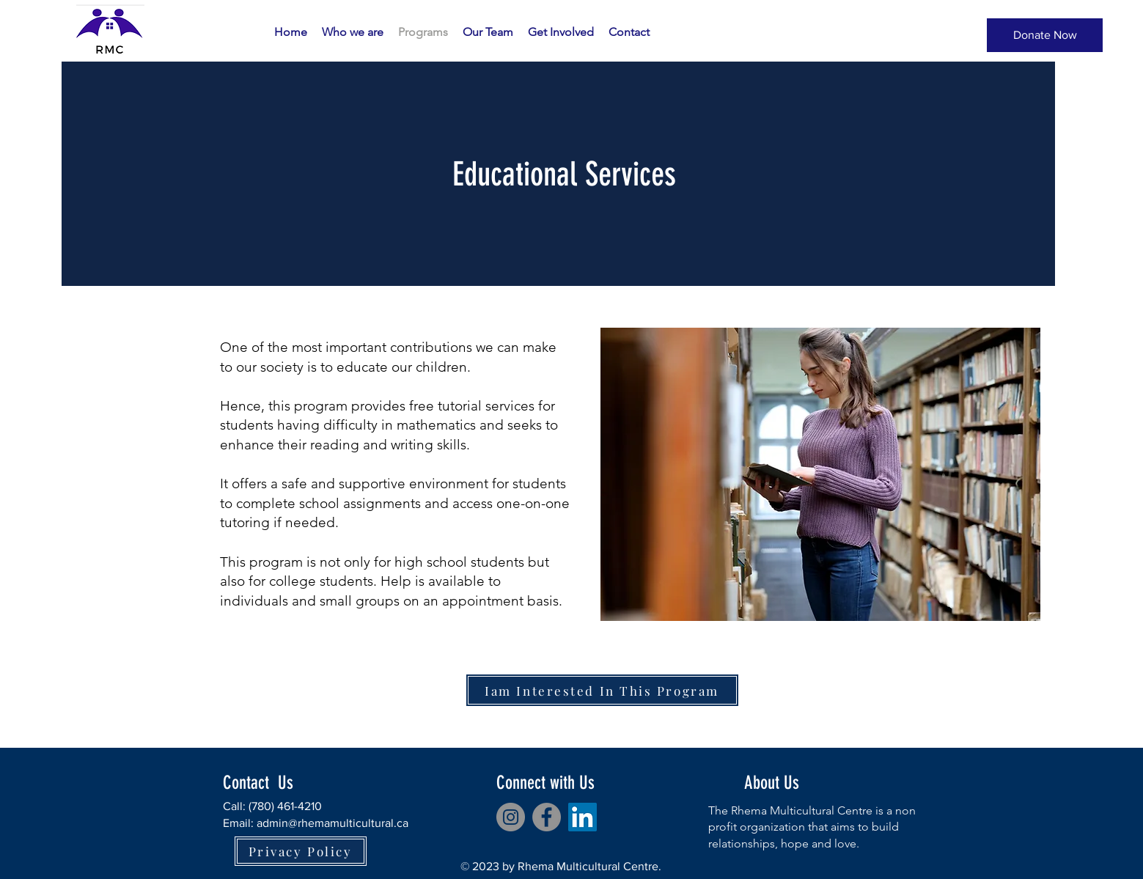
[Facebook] (546, 817)
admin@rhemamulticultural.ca (332, 823)
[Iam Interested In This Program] (602, 690)
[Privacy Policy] (301, 851)
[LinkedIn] (582, 817)
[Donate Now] (1045, 35)
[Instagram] (510, 817)
